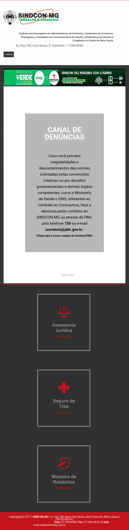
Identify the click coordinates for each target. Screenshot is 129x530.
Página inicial (67, 275)
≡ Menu (8, 54)
